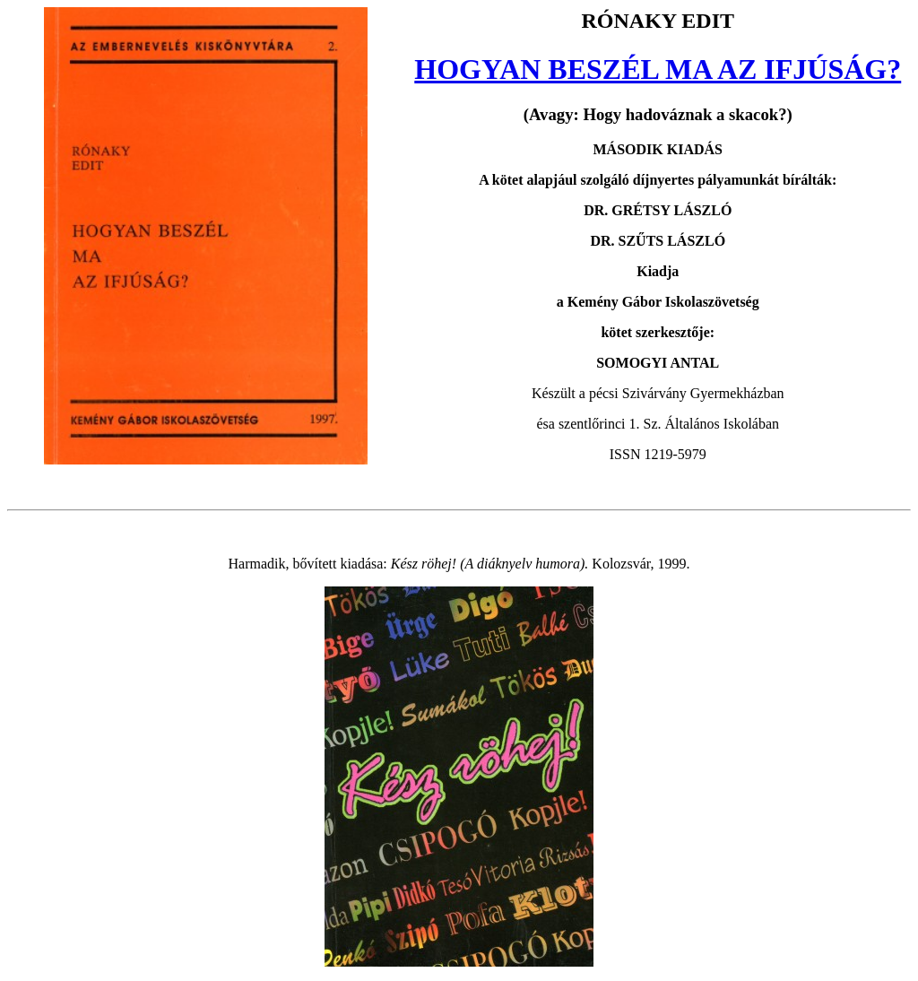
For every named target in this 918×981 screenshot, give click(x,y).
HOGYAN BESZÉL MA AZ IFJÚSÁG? (657, 69)
